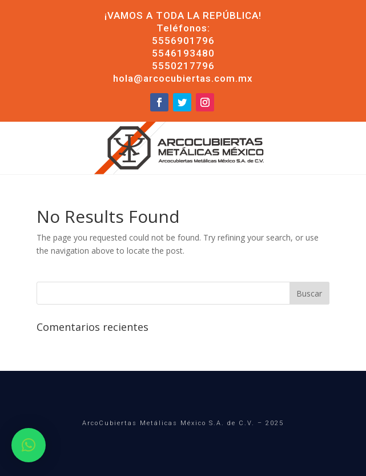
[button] (28, 445)
